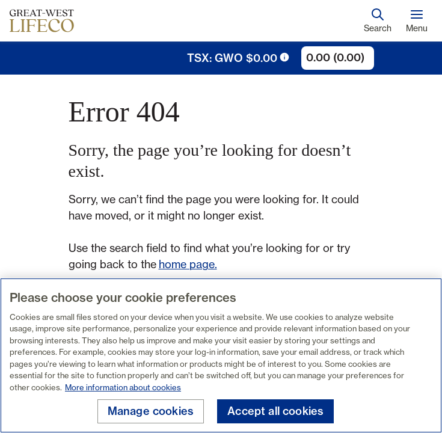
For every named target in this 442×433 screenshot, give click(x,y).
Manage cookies (151, 411)
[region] (221, 355)
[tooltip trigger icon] (284, 57)
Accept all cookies (275, 411)
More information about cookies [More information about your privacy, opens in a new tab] (123, 387)
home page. (188, 264)
